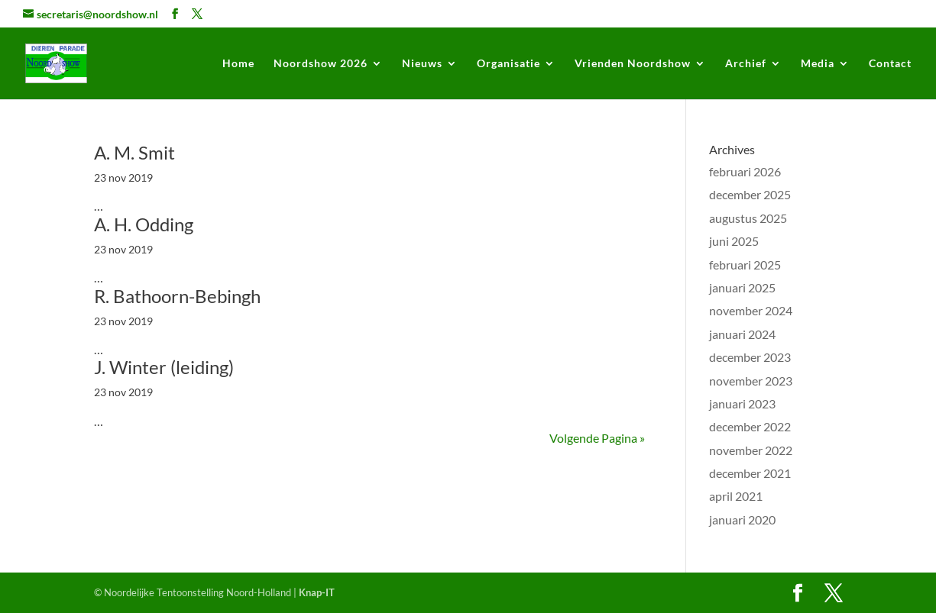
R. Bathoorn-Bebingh (177, 296)
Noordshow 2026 (321, 63)
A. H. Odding (143, 224)
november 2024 (750, 310)
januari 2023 (742, 403)
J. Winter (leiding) (164, 367)
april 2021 (736, 496)
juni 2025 (734, 241)
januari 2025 (742, 287)
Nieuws (422, 63)
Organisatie (508, 63)
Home (238, 63)
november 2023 (750, 380)
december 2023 (750, 357)
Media (817, 63)
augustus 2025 (748, 218)
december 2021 (750, 473)
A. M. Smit (134, 152)
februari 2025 (745, 264)
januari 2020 (742, 519)
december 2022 (750, 426)
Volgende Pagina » (597, 438)
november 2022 (750, 450)
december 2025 (750, 194)
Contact (890, 63)
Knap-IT (317, 592)
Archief (745, 63)
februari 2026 (745, 171)
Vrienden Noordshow (633, 63)
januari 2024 (742, 334)
